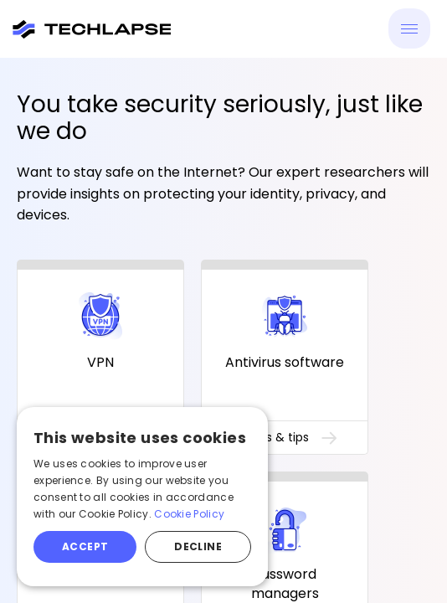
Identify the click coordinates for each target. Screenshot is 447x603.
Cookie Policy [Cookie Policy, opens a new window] (189, 514)
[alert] (142, 496)
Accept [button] (85, 546)
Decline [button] (198, 546)
